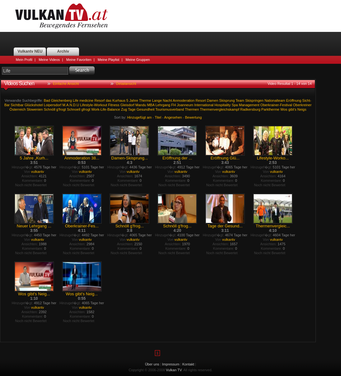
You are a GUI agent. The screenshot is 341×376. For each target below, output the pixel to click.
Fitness (113, 105)
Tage (132, 109)
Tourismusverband (170, 109)
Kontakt (188, 364)
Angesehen (173, 117)
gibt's (292, 109)
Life (75, 100)
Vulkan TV (61, 16)
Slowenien (35, 109)
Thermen (192, 109)
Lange (157, 100)
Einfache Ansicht (66, 83)
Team (240, 100)
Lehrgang (163, 105)
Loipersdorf (53, 105)
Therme (145, 100)
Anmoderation (184, 100)
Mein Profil (24, 60)
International (204, 105)
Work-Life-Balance (105, 109)
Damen (212, 100)
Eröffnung (293, 100)
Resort (201, 100)
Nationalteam (275, 100)
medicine (86, 100)
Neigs (301, 109)
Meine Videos (49, 60)
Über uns (152, 364)
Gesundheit (145, 109)
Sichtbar (17, 105)
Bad (47, 100)
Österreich (18, 109)
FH (173, 105)
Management (249, 105)
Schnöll (49, 109)
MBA (150, 105)
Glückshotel (34, 105)
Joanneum (185, 105)
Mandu (140, 105)
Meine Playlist (109, 60)
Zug (124, 109)
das (109, 100)
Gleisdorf (127, 105)
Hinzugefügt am (139, 117)
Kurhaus (119, 100)
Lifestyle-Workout (93, 105)
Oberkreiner (302, 105)
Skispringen (254, 100)
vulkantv (37, 171)
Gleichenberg (61, 100)
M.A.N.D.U (70, 105)
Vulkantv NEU (30, 51)
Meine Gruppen (138, 60)
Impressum (170, 364)
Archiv (63, 51)
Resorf (99, 100)
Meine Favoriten (78, 60)
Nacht (167, 100)
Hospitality (222, 105)
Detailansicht (126, 83)
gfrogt (85, 109)
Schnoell (73, 109)
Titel (158, 117)
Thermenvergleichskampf (219, 109)
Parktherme (270, 109)
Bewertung (193, 117)
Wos (283, 109)
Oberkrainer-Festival (276, 105)
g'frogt (61, 109)
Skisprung (227, 100)
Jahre (133, 100)
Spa (235, 105)
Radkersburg (250, 109)
